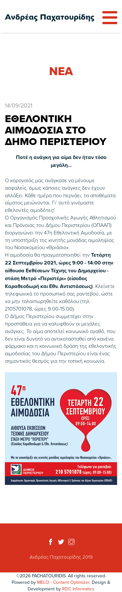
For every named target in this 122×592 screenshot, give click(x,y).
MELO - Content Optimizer (63, 582)
